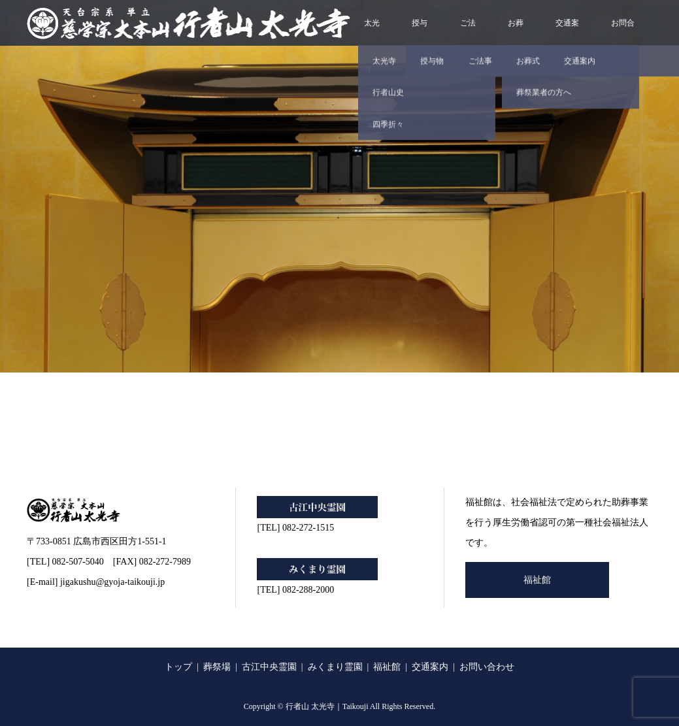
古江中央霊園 (269, 667)
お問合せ (623, 32)
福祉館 (537, 580)
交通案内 (567, 32)
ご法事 (468, 32)
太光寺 (372, 32)
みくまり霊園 (335, 667)
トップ (178, 667)
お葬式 (515, 32)
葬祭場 (217, 667)
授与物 (419, 32)
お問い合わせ (486, 667)
